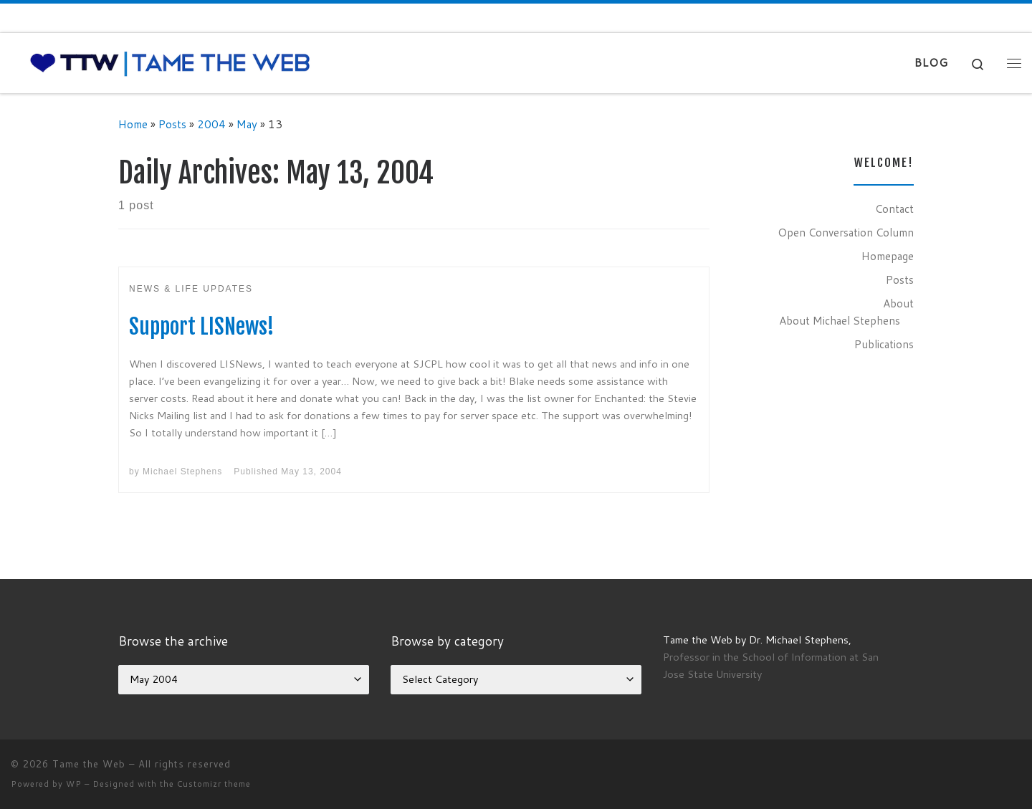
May (246, 124)
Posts (172, 124)
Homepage (887, 256)
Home (133, 124)
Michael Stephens (182, 471)
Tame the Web (88, 763)
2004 (211, 124)
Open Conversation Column (846, 232)
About (898, 303)
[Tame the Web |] (170, 62)
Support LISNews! (201, 326)
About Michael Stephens (839, 320)
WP (74, 784)
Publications (884, 344)
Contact (894, 208)
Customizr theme (214, 784)
